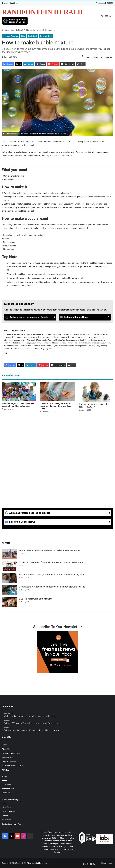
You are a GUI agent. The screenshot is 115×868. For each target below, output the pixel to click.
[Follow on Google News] (85, 317)
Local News (6, 784)
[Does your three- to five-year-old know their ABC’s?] (96, 392)
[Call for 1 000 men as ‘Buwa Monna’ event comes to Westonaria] (9, 566)
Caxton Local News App (11, 824)
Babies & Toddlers (23, 30)
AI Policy (5, 770)
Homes (5, 815)
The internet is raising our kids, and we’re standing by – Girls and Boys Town (56, 406)
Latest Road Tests (9, 811)
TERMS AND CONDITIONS (12, 766)
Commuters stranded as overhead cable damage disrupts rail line (52, 586)
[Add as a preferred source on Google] (15, 21)
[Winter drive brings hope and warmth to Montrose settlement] (9, 554)
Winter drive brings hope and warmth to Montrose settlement (50, 550)
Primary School (46, 36)
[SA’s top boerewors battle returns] (9, 602)
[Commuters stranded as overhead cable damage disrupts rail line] (9, 590)
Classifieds (6, 807)
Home (5, 30)
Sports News (7, 793)
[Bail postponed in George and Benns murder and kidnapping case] (9, 578)
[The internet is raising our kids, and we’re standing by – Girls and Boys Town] (57, 391)
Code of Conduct (9, 761)
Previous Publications (11, 753)
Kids (12, 30)
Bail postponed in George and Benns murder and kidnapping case (51, 574)
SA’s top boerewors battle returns (36, 598)
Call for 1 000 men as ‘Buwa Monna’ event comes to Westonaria (51, 562)
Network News (8, 788)
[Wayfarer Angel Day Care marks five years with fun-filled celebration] (19, 391)
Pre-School (32, 36)
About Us (6, 749)
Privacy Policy (7, 757)
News (110, 863)
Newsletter (6, 820)
